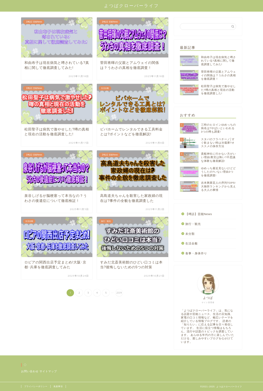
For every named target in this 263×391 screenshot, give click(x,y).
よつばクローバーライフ (131, 5)
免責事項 (58, 386)
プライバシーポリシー (35, 386)
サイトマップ (48, 371)
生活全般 (191, 243)
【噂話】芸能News (198, 214)
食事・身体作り (196, 253)
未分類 (190, 233)
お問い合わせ (30, 371)
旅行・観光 (193, 224)
